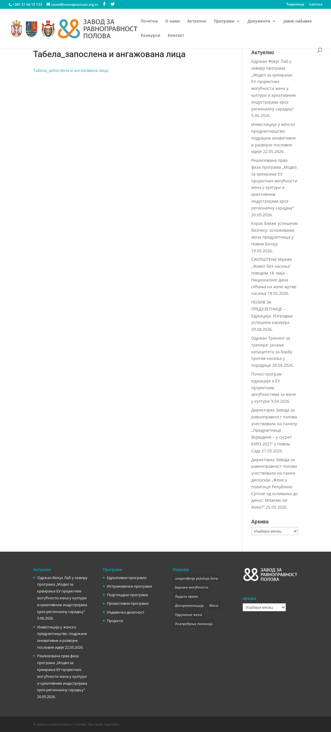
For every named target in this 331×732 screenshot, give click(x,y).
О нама (172, 21)
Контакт (176, 35)
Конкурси (150, 35)
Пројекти (115, 620)
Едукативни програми (126, 577)
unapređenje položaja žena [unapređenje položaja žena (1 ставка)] (196, 578)
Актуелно (196, 21)
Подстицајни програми (127, 594)
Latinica (315, 5)
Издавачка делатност (125, 612)
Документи (259, 21)
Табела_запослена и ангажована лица (70, 70)
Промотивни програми (128, 603)
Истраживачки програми (129, 586)
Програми (224, 21)
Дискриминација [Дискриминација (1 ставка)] (189, 605)
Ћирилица (295, 5)
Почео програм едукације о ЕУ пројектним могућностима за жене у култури (273, 387)
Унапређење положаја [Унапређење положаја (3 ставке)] (194, 623)
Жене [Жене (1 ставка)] (213, 605)
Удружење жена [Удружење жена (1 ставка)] (188, 614)
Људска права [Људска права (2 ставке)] (186, 596)
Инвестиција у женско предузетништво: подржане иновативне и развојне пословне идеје (273, 138)
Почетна (149, 21)
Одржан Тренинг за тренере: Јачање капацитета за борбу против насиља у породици (271, 351)
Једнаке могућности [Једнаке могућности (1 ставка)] (191, 587)
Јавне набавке (298, 21)
